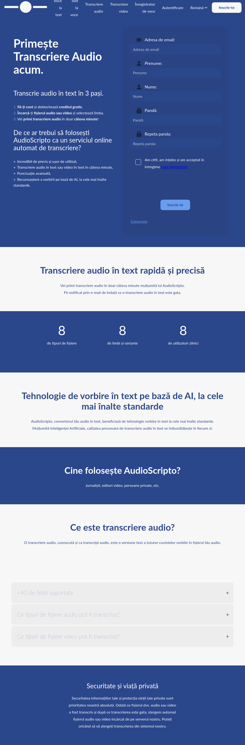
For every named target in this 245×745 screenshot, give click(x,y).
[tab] (122, 592)
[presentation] (165, 185)
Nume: (151, 86)
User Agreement (174, 166)
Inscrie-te (226, 7)
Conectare (139, 221)
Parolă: (151, 110)
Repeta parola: (158, 133)
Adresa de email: (160, 39)
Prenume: (153, 63)
